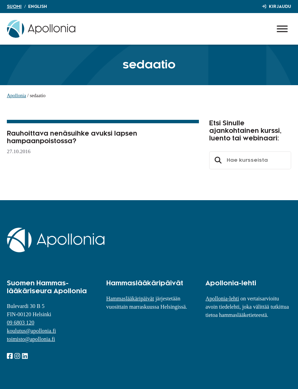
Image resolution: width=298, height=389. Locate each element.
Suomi (14, 6)
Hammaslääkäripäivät (130, 298)
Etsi (217, 160)
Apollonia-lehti (222, 298)
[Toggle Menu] (282, 28)
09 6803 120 (20, 322)
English (37, 6)
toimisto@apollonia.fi (31, 339)
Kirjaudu (280, 6)
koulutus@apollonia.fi (31, 331)
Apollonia (16, 95)
